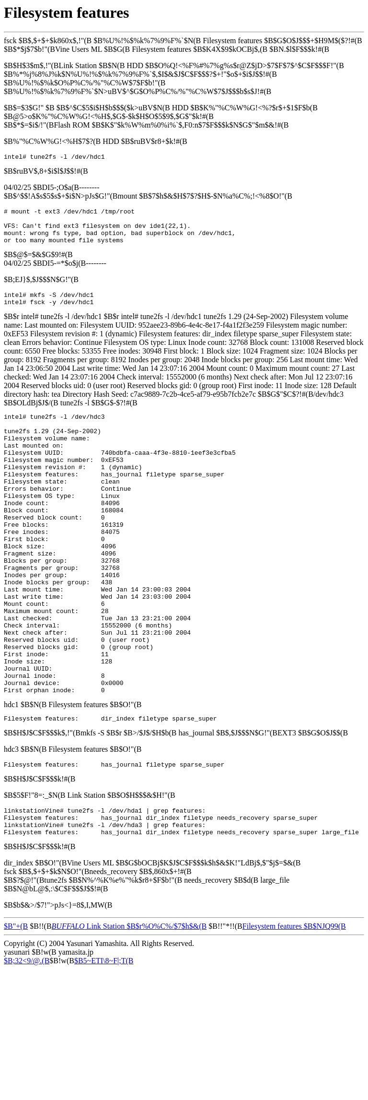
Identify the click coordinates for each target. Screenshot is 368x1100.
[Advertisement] (178, 1070)
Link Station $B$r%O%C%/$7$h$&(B (129, 1002)
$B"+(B (16, 1002)
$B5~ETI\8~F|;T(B (104, 1037)
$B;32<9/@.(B (26, 1037)
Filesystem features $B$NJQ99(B (294, 1002)
